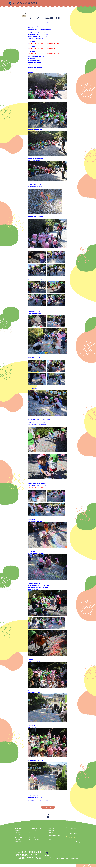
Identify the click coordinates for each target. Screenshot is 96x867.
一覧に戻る (48, 807)
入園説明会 (51, 831)
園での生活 (18, 842)
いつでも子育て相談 (34, 840)
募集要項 (51, 833)
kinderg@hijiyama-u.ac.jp (22, 856)
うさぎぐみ (32, 836)
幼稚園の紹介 (18, 838)
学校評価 (18, 834)
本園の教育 (18, 829)
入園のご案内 (51, 829)
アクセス (51, 834)
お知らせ (73, 829)
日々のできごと (52, 840)
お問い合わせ (73, 833)
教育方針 (18, 831)
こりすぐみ (32, 833)
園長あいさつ (19, 833)
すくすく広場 (32, 831)
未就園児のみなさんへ (34, 829)
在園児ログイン (73, 838)
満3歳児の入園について (54, 836)
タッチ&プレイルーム (34, 838)
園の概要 (18, 840)
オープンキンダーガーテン (35, 834)
